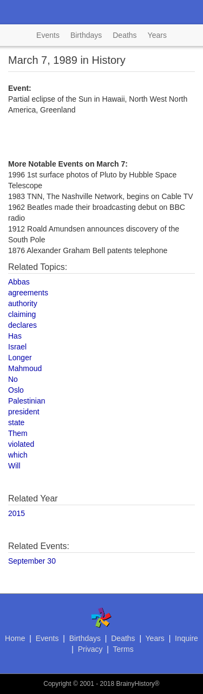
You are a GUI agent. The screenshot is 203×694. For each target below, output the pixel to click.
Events (48, 35)
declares (22, 325)
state (16, 422)
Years (157, 35)
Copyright (57, 684)
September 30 (32, 561)
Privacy (90, 649)
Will (14, 465)
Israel (17, 346)
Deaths (124, 35)
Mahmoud (25, 368)
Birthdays (86, 35)
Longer (20, 357)
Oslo (16, 390)
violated (21, 444)
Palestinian (26, 400)
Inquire (186, 638)
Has (15, 336)
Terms (123, 649)
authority (22, 303)
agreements (28, 292)
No (13, 379)
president (24, 411)
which (18, 455)
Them (18, 433)
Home (15, 638)
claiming (22, 314)
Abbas (19, 281)
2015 (16, 513)
